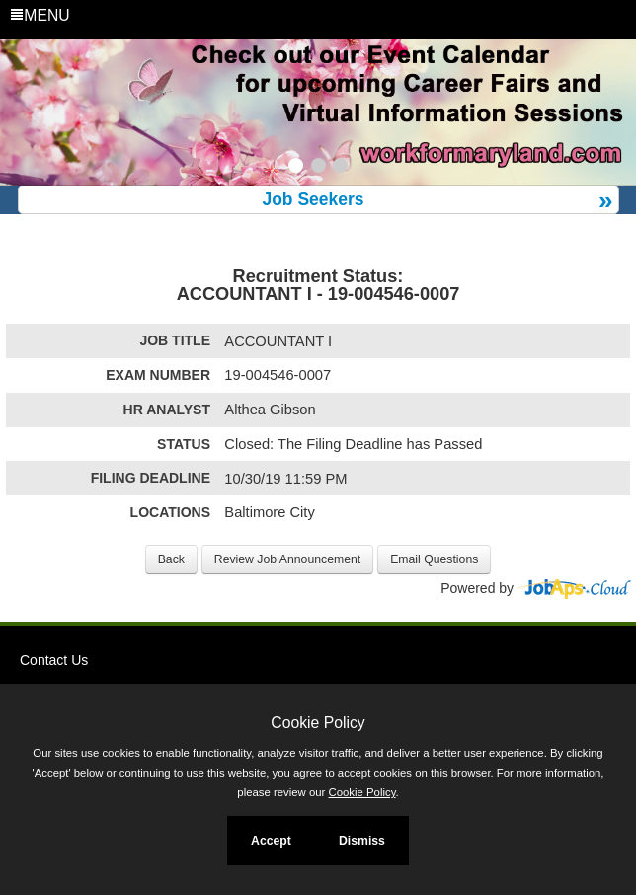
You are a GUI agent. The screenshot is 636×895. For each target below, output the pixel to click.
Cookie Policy (317, 722)
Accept (271, 841)
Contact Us (54, 660)
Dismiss (362, 841)
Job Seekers (312, 199)
